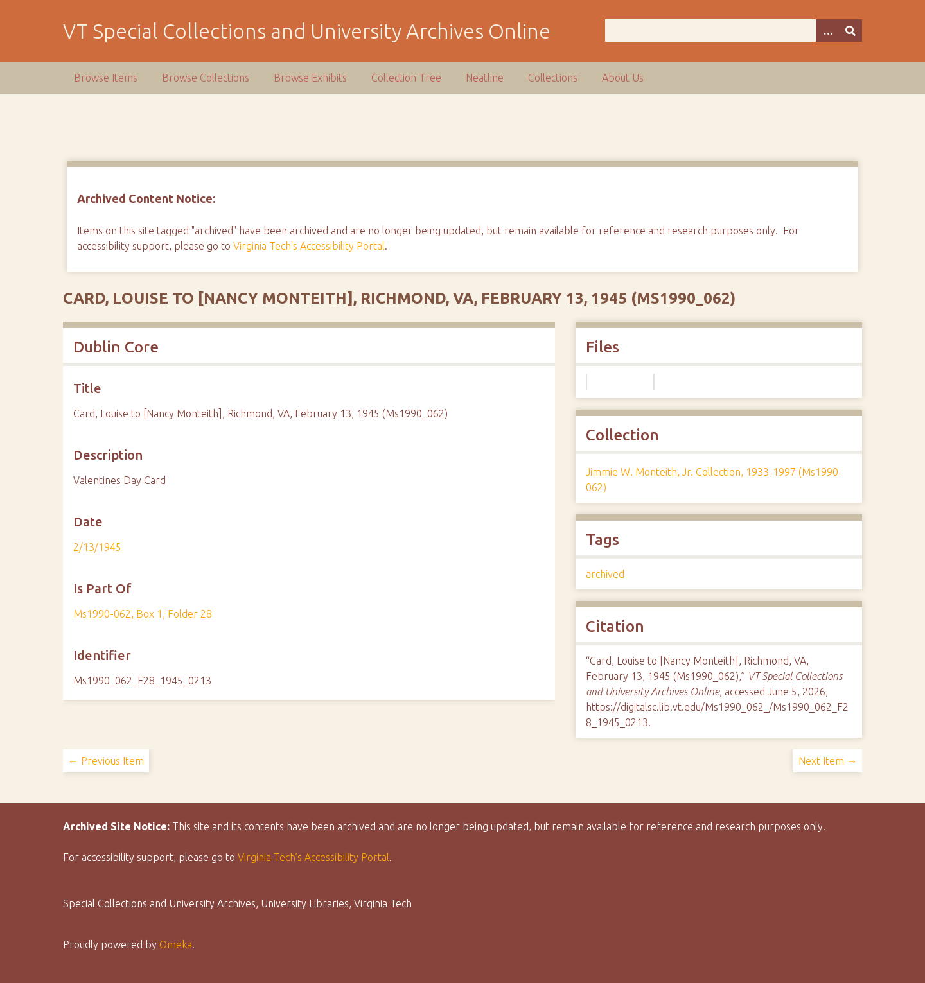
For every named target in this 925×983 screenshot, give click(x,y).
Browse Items (105, 77)
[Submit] (850, 30)
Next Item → (827, 761)
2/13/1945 (97, 547)
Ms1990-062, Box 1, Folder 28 (142, 614)
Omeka (175, 944)
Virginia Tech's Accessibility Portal (309, 246)
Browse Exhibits (310, 77)
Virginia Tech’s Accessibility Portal (313, 857)
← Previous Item (106, 761)
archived (605, 574)
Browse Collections (205, 77)
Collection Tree (406, 77)
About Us (623, 77)
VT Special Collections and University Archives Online (307, 30)
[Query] (734, 30)
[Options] (827, 30)
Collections (552, 77)
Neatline (485, 77)
